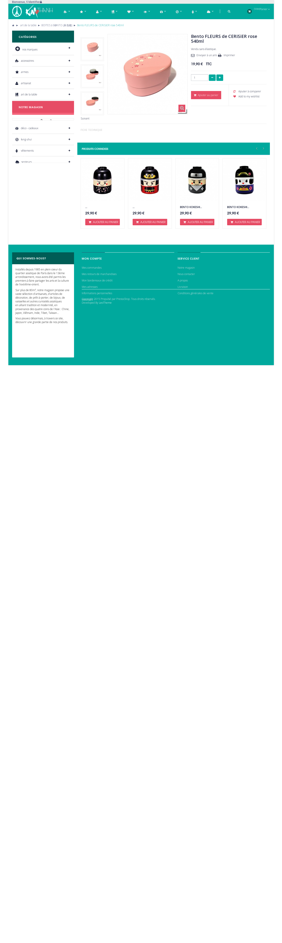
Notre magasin (186, 876)
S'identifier (33, 2)
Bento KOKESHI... (191, 207)
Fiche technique (91, 130)
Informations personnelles (97, 901)
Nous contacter (186, 882)
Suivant (85, 118)
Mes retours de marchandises (99, 882)
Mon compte (92, 864)
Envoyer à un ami (207, 55)
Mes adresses (90, 895)
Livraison (183, 895)
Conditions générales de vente (195, 901)
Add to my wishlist (246, 96)
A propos (183, 888)
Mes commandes (92, 876)
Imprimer (229, 55)
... (86, 207)
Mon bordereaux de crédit (97, 888)
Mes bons (87, 908)
